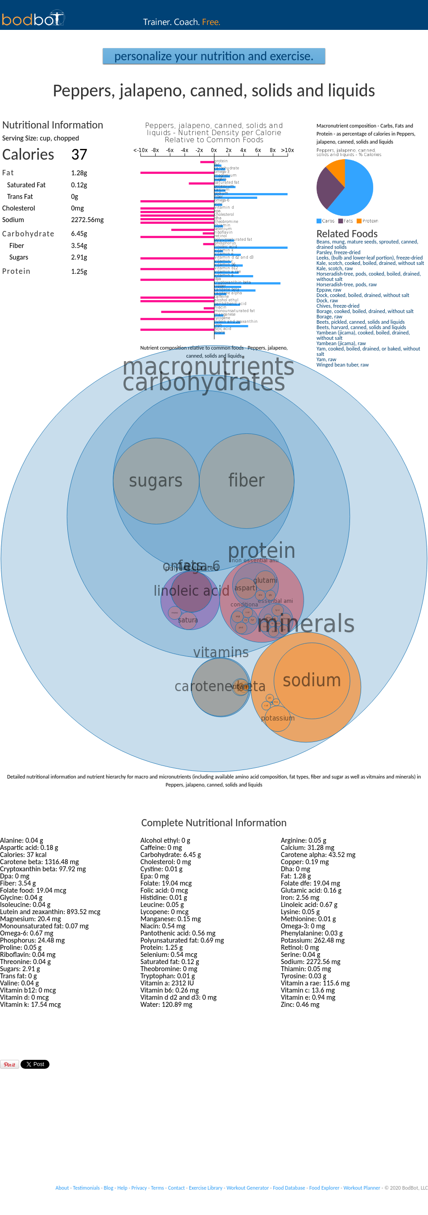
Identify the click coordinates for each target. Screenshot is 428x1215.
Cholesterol (18, 208)
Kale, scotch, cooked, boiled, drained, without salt (370, 263)
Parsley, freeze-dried (338, 252)
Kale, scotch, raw (335, 268)
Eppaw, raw (329, 290)
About (62, 1188)
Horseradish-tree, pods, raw (347, 284)
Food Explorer (324, 1188)
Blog (108, 1188)
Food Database (289, 1188)
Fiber (16, 245)
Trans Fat (20, 196)
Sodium (13, 219)
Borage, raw (329, 316)
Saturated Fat (26, 185)
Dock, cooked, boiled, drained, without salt (363, 295)
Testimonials (86, 1188)
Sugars (18, 257)
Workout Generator (247, 1188)
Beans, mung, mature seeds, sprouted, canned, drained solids (367, 244)
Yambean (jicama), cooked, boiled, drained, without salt (363, 335)
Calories (28, 154)
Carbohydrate (28, 234)
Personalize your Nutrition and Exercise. (213, 56)
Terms (157, 1188)
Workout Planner (361, 1188)
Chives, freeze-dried (338, 306)
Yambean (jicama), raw (341, 343)
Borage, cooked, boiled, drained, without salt (365, 311)
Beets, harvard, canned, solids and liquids (361, 327)
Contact (176, 1188)
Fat (8, 172)
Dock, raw (327, 300)
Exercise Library (205, 1188)
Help (122, 1188)
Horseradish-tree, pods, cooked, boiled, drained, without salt (369, 276)
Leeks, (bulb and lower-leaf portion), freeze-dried (370, 258)
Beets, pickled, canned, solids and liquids (361, 322)
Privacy (139, 1188)
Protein (16, 271)
